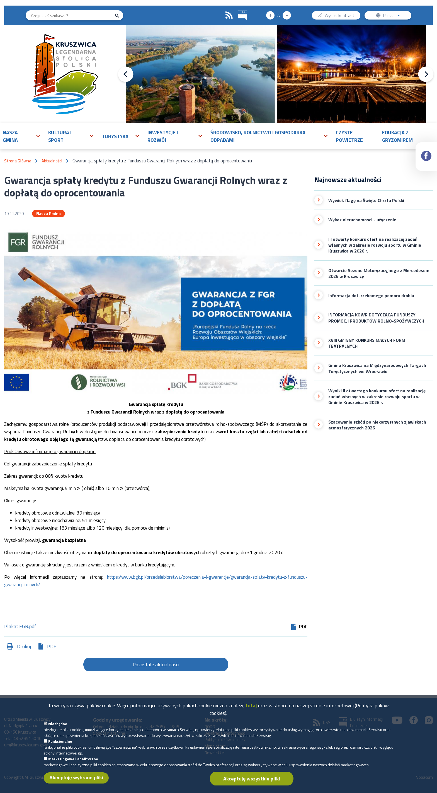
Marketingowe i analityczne (73, 761)
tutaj (251, 708)
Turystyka (115, 136)
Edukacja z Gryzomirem (397, 136)
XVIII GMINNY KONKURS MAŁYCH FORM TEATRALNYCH (366, 343)
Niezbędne (57, 726)
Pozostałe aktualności (156, 664)
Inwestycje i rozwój (162, 136)
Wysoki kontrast (340, 16)
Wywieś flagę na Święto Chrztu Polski (366, 200)
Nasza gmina (10, 136)
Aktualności (52, 161)
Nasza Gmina (48, 213)
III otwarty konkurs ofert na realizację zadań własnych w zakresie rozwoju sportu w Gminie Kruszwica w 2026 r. (374, 245)
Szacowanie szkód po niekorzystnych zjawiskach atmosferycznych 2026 (377, 425)
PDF (51, 646)
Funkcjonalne (60, 744)
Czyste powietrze (349, 136)
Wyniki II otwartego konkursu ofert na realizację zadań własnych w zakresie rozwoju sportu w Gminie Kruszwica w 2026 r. (377, 397)
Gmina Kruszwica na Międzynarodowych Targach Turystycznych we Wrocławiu (377, 368)
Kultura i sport (60, 136)
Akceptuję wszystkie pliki (251, 781)
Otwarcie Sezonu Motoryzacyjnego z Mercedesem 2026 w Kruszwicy (378, 274)
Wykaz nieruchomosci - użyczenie (362, 220)
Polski (392, 16)
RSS (229, 15)
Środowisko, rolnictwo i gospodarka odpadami (257, 136)
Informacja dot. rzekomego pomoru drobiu (371, 296)
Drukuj (24, 646)
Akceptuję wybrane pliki (76, 780)
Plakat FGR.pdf (20, 627)
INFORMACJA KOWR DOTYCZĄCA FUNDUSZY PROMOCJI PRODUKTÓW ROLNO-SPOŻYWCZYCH (376, 318)
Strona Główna (17, 161)
